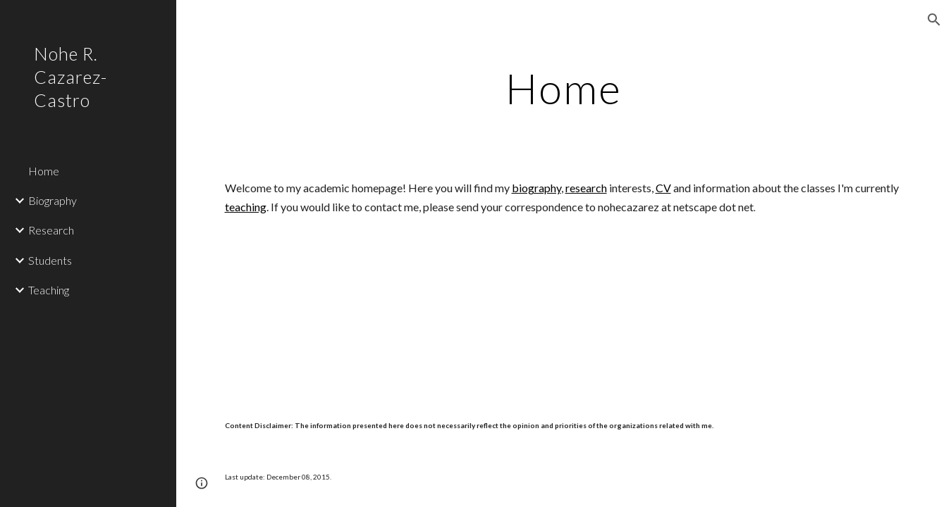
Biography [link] (52, 200)
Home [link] (43, 170)
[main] (564, 88)
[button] (934, 20)
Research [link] (51, 230)
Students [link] (50, 260)
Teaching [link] (48, 289)
